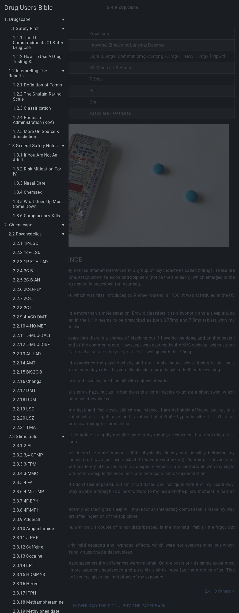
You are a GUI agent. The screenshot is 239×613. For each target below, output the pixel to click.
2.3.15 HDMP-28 (29, 574)
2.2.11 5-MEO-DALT (32, 335)
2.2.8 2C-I (22, 308)
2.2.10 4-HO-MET (29, 326)
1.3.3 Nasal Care (29, 183)
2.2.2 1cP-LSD (27, 252)
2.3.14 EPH (24, 565)
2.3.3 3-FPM (25, 464)
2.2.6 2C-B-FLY (27, 289)
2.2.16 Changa (27, 381)
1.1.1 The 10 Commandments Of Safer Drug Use (38, 42)
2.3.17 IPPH (24, 593)
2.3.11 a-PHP (26, 537)
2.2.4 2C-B (23, 271)
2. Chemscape (18, 225)
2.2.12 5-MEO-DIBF (31, 344)
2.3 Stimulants (23, 436)
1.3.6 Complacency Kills (36, 216)
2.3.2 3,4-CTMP (28, 455)
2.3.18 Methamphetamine (38, 602)
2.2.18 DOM (24, 399)
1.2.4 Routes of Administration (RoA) (33, 120)
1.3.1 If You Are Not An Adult (35, 157)
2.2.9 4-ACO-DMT (30, 317)
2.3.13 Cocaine (27, 556)
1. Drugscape (17, 19)
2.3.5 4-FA (22, 482)
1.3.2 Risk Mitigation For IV (37, 171)
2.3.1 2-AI (22, 445)
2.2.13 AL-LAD (27, 354)
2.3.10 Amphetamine (33, 528)
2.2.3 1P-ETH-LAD (30, 262)
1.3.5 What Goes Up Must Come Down (38, 204)
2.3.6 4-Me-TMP (28, 491)
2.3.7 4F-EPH (25, 501)
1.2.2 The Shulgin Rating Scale (37, 96)
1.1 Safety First (24, 28)
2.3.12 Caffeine (28, 547)
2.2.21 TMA (24, 427)
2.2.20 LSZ (23, 418)
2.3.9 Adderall (26, 519)
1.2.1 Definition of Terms (37, 85)
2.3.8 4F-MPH (26, 510)
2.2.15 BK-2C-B (27, 372)
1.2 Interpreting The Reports (28, 73)
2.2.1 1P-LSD (26, 243)
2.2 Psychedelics (25, 234)
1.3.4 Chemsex (27, 192)
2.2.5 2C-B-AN (26, 280)
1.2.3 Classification (32, 108)
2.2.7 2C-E (23, 298)
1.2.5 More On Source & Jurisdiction (36, 134)
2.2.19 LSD (24, 409)
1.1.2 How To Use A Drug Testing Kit (37, 59)
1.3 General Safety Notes (33, 145)
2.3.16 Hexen (26, 583)
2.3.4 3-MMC (25, 473)
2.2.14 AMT (24, 363)
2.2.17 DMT (24, 390)
